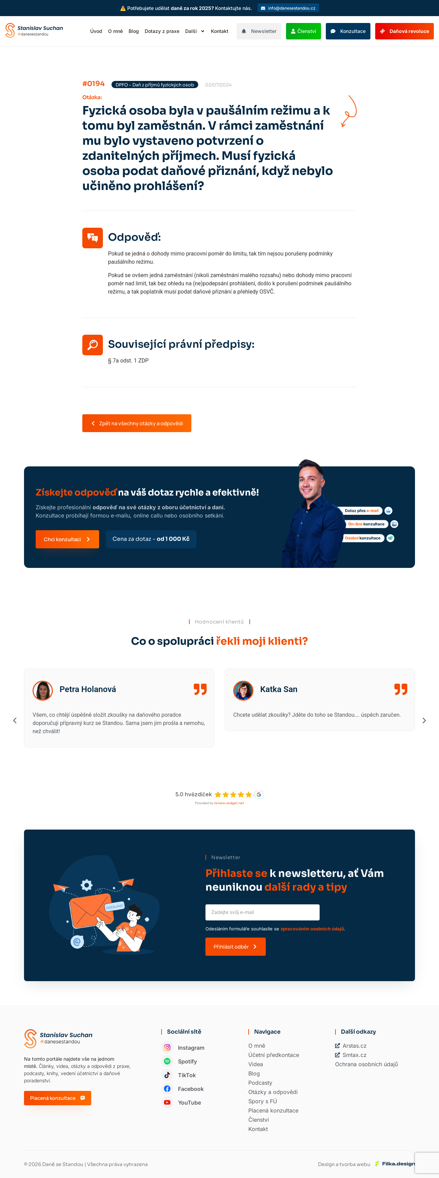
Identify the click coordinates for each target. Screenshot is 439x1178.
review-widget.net (229, 803)
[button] (15, 720)
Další (195, 31)
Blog (134, 31)
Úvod (96, 31)
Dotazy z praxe (162, 31)
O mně (115, 31)
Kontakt (219, 31)
